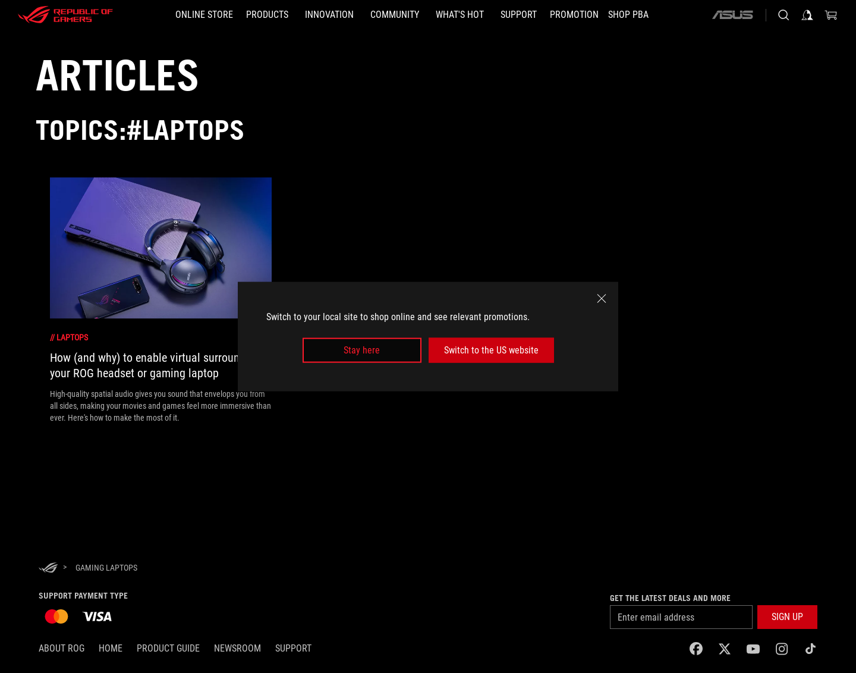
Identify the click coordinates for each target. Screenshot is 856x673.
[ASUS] (732, 15)
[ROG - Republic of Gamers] (65, 15)
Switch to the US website (491, 350)
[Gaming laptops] (106, 567)
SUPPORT (293, 648)
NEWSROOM (237, 648)
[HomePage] (48, 568)
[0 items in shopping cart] (831, 15)
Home (110, 648)
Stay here (362, 350)
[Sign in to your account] (807, 15)
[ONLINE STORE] (204, 15)
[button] (787, 617)
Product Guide (168, 648)
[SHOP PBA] (628, 15)
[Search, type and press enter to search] (783, 15)
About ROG (61, 648)
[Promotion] (574, 15)
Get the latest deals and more (670, 598)
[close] (601, 298)
